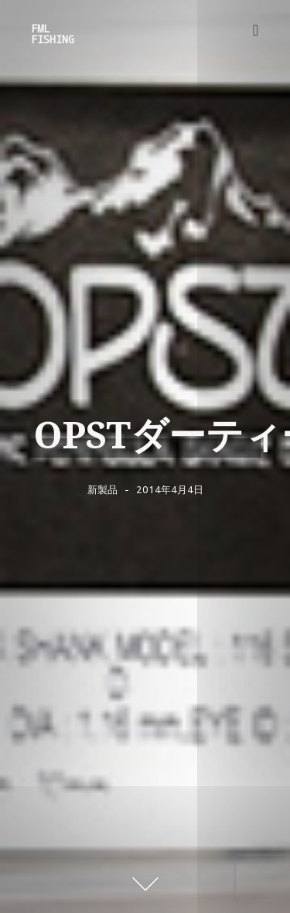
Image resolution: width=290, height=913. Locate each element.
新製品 (102, 489)
